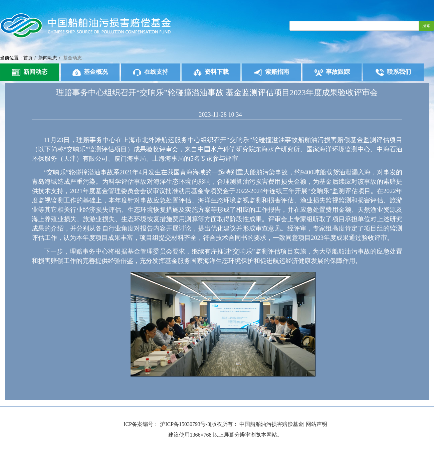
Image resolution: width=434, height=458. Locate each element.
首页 (28, 57)
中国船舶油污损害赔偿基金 (271, 424)
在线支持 (150, 72)
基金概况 (90, 72)
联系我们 (393, 72)
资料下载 (211, 72)
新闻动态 (47, 57)
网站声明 (316, 424)
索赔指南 (271, 72)
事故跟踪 (332, 72)
